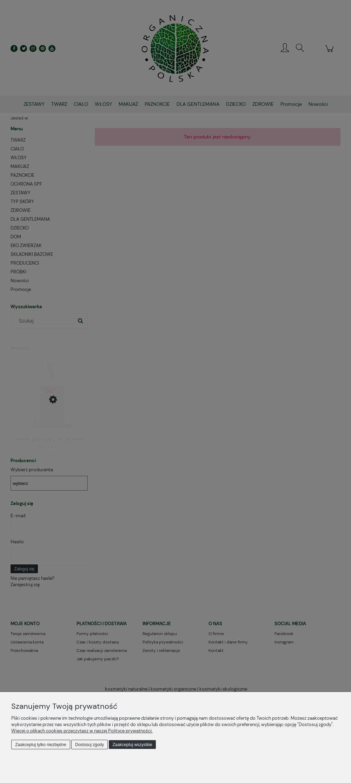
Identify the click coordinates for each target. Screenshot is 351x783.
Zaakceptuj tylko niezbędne (40, 744)
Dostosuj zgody (89, 744)
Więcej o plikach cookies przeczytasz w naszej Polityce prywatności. (82, 731)
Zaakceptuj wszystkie (132, 744)
